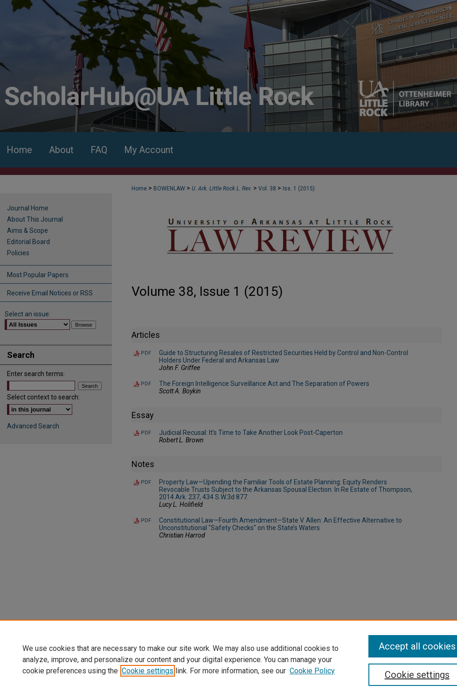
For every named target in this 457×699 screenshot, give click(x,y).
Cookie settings (147, 670)
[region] (228, 659)
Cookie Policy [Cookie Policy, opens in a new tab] (312, 670)
